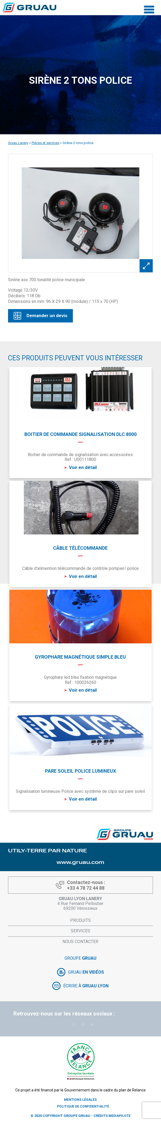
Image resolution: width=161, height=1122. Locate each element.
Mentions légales (80, 1100)
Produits (80, 920)
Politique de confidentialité (83, 1106)
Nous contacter (80, 941)
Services (80, 930)
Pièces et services (45, 143)
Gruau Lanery (18, 143)
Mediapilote (119, 1116)
